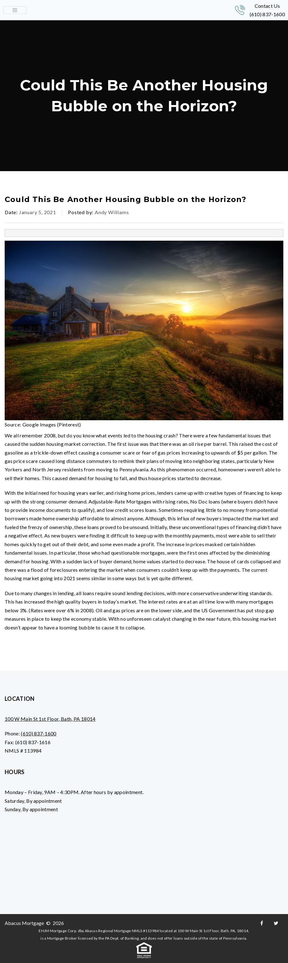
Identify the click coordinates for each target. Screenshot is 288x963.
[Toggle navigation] (14, 10)
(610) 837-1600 (267, 14)
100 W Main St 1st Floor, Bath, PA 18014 (50, 719)
